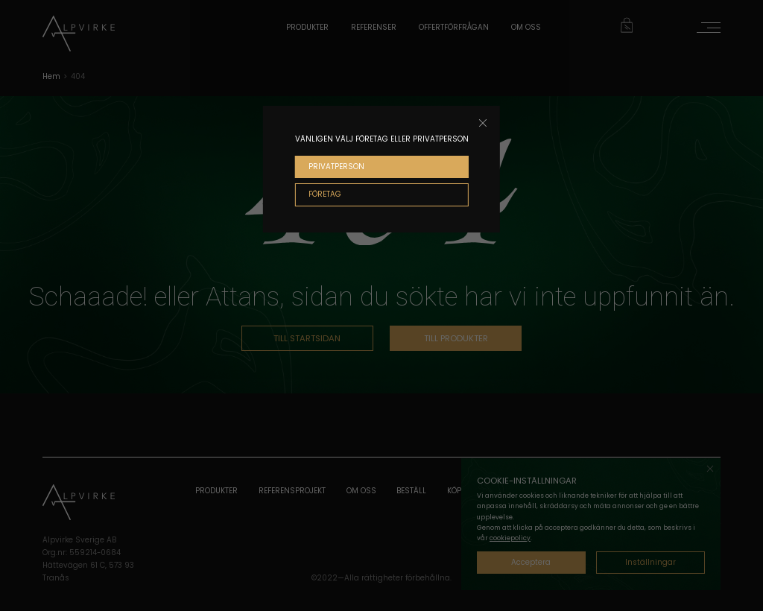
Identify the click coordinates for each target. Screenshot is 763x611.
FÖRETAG (324, 194)
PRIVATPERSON (336, 166)
